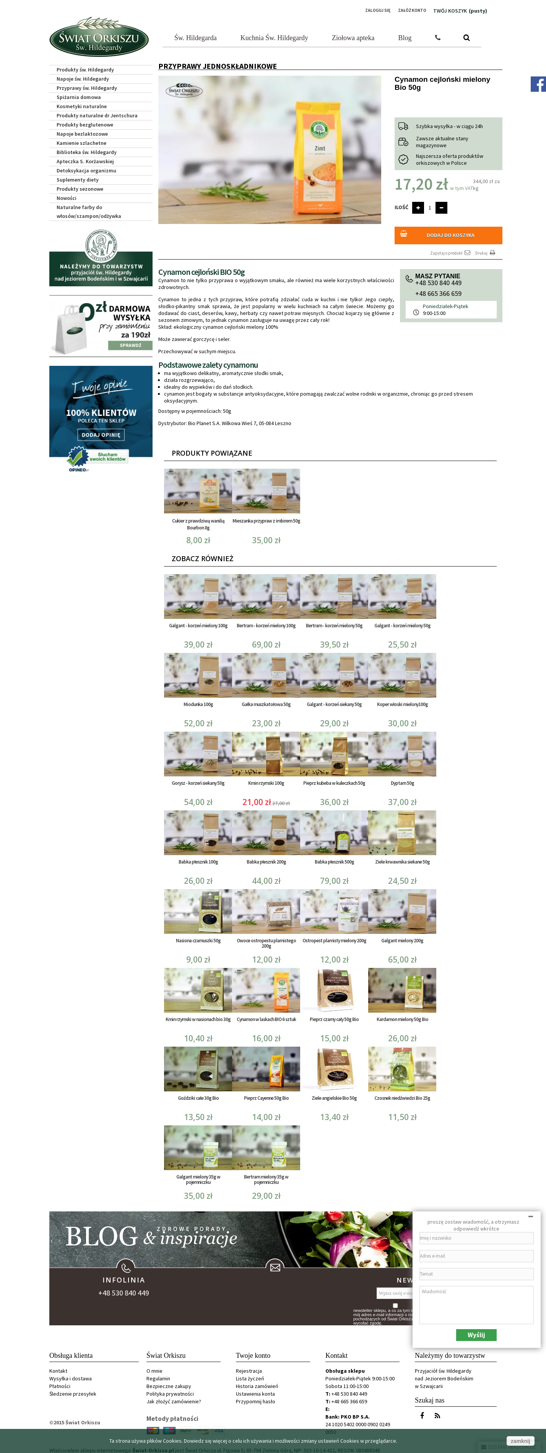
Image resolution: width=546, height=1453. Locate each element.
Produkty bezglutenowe (85, 122)
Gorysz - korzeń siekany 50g (198, 778)
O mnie (154, 1366)
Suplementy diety (78, 177)
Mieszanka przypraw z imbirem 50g (266, 516)
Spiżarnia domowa (79, 94)
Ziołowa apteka (353, 35)
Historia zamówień (257, 1381)
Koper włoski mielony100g (402, 699)
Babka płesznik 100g (198, 857)
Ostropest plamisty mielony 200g (334, 936)
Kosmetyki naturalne (82, 104)
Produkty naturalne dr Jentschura (97, 113)
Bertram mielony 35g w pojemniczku (266, 1175)
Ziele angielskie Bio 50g (334, 1093)
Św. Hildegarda (195, 35)
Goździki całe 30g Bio (198, 1093)
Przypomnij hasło (255, 1396)
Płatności (59, 1381)
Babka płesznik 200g (266, 857)
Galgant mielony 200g (402, 936)
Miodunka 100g (198, 699)
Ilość (401, 204)
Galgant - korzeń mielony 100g (198, 621)
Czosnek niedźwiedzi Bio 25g (402, 1093)
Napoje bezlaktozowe (82, 131)
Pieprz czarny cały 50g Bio (334, 1014)
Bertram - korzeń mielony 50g (334, 621)
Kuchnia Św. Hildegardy (274, 35)
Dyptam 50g (402, 778)
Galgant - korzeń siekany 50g (334, 699)
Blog (405, 35)
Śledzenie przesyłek (72, 1389)
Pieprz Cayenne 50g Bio (266, 1093)
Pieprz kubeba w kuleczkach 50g (334, 778)
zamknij (520, 1441)
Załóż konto (409, 10)
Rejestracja (249, 1366)
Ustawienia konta (255, 1389)
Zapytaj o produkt (450, 248)
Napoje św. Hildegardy (83, 76)
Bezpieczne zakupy (168, 1381)
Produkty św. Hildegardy (85, 67)
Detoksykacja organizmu (86, 168)
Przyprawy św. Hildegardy (87, 85)
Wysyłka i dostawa (70, 1373)
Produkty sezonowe (80, 186)
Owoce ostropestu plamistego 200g (266, 939)
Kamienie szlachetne (81, 140)
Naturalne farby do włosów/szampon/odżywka (89, 209)
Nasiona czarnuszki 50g (198, 936)
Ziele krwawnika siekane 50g (402, 857)
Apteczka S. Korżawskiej (85, 159)
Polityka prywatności (170, 1389)
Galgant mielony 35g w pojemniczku (198, 1175)
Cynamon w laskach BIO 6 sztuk (266, 1014)
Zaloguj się (369, 10)
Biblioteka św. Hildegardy (87, 149)
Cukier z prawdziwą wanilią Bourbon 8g (198, 519)
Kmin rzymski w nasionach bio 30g (198, 1014)
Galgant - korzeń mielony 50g (402, 621)
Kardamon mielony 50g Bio (402, 1014)
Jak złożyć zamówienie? (173, 1396)
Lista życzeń (250, 1373)
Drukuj (486, 248)
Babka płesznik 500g (334, 857)
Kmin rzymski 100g (266, 778)
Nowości (66, 195)
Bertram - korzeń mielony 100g (266, 621)
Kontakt (58, 1366)
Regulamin (158, 1373)
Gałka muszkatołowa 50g (266, 699)
